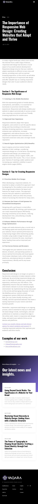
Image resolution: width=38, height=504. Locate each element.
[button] (34, 2)
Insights (21, 485)
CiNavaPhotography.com (13, 344)
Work (13, 485)
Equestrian (4, 489)
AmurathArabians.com (12, 346)
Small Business (5, 485)
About (21, 489)
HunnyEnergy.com (11, 342)
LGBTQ (4, 492)
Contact (21, 492)
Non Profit (4, 495)
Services (14, 489)
